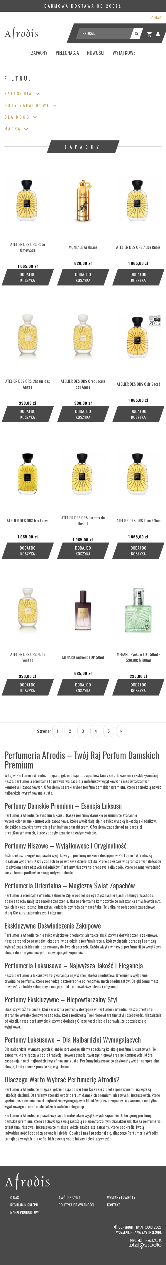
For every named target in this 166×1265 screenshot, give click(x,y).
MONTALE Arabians (83, 247)
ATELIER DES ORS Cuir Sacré (138, 384)
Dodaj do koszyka (27, 277)
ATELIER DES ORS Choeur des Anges (27, 384)
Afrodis (146, 1227)
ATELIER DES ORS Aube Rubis (138, 247)
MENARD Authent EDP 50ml (83, 657)
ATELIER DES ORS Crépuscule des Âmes (83, 384)
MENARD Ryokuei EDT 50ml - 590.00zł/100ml (138, 657)
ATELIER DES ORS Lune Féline (138, 520)
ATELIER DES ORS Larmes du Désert (83, 520)
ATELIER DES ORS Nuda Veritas (27, 657)
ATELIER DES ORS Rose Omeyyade (27, 247)
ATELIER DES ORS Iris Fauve (27, 520)
